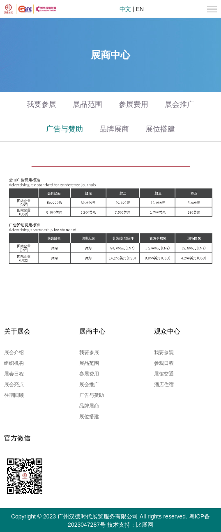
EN (140, 9)
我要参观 (164, 352)
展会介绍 (14, 352)
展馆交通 (164, 374)
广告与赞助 (64, 129)
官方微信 (17, 438)
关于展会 (17, 331)
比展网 (144, 524)
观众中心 (167, 331)
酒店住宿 (164, 384)
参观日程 (164, 363)
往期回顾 (14, 395)
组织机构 (14, 363)
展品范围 (87, 104)
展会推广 (179, 104)
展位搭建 (160, 129)
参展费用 (133, 104)
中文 (125, 9)
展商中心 (92, 331)
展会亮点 (14, 384)
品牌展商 (114, 129)
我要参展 (41, 104)
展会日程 (14, 374)
